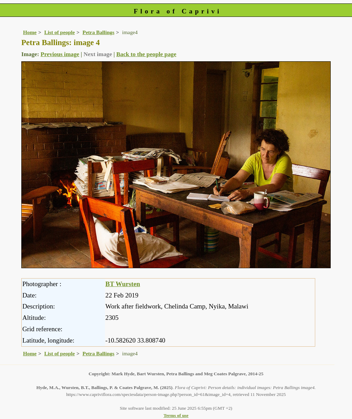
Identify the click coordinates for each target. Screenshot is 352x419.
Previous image (60, 54)
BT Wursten (123, 283)
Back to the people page (146, 54)
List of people (59, 32)
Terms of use (176, 415)
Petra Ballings (98, 32)
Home (29, 32)
